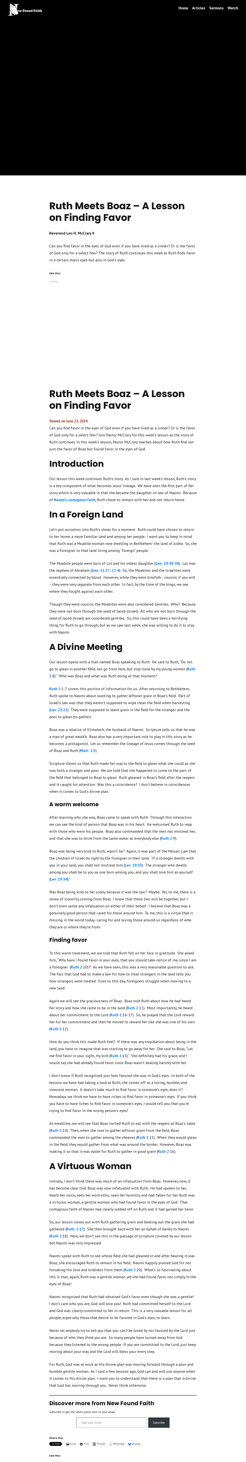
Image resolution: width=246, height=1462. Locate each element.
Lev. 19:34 (58, 879)
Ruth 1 (116, 1014)
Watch (233, 8)
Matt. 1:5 (87, 750)
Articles (198, 8)
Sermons (216, 8)
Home (183, 8)
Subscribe (159, 1422)
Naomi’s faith (74, 499)
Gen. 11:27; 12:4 (105, 570)
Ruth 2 (55, 688)
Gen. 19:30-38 (167, 563)
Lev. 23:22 (58, 709)
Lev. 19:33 (133, 865)
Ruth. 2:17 (75, 1229)
